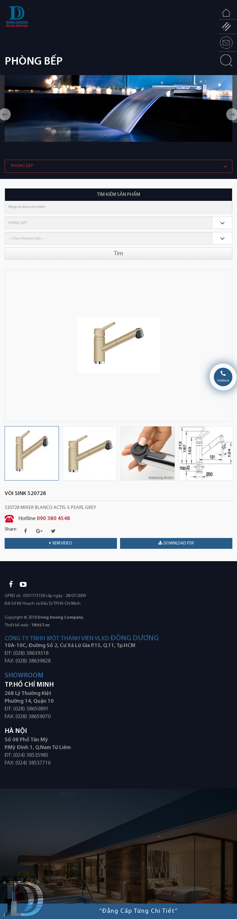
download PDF (176, 543)
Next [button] (229, 345)
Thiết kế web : (17, 625)
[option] (118, 108)
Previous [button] (8, 345)
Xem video (60, 543)
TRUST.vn (40, 625)
